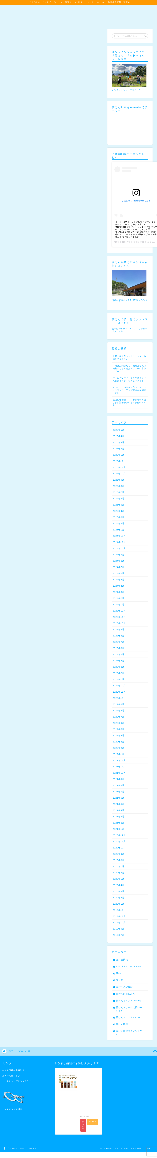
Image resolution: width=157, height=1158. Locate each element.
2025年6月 (118, 498)
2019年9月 (118, 928)
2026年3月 (118, 442)
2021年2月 (118, 822)
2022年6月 (118, 723)
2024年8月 (118, 561)
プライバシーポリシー (16, 1148)
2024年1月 (118, 604)
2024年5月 (118, 579)
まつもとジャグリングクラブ (16, 1081)
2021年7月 (118, 791)
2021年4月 (118, 810)
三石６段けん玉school (13, 1070)
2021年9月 (118, 779)
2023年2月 (118, 673)
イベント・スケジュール (129, 966)
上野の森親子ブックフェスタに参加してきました (129, 357)
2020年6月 (118, 872)
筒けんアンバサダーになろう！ (83, 15)
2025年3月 (118, 517)
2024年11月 (119, 542)
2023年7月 (118, 642)
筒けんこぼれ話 (124, 987)
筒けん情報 (122, 1024)
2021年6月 (118, 797)
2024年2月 (118, 598)
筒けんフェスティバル (128, 1017)
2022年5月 (118, 729)
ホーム (10, 9)
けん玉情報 (122, 959)
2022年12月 (119, 685)
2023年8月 (118, 635)
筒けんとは (49, 9)
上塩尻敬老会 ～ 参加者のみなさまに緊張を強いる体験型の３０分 (129, 402)
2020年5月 (118, 879)
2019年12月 (119, 910)
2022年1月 (118, 754)
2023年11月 (119, 617)
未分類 (119, 980)
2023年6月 (118, 648)
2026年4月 (118, 436)
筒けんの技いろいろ (17, 15)
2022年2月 (118, 748)
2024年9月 (118, 554)
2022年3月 (118, 741)
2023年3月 (118, 667)
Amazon (92, 1121)
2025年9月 (118, 479)
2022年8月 (118, 710)
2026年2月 (118, 448)
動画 (9, 20)
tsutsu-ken (120, 242)
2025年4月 (118, 511)
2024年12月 (119, 536)
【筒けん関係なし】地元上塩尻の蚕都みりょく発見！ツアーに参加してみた (129, 368)
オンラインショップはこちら (126, 90)
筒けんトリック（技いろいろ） (129, 1009)
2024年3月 (118, 592)
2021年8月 (118, 785)
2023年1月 (118, 679)
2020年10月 (119, 847)
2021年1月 (118, 829)
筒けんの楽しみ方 (125, 993)
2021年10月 (119, 773)
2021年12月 (119, 760)
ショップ (112, 15)
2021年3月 (118, 816)
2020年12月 (119, 835)
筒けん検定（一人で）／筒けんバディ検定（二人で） (90, 9)
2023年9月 (118, 629)
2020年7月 (118, 866)
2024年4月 (118, 585)
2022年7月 (118, 716)
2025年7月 (118, 492)
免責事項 (32, 1148)
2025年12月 (119, 461)
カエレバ (94, 1116)
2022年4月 (118, 735)
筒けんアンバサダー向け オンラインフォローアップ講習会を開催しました (129, 390)
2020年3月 (118, 891)
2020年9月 (118, 854)
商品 (118, 973)
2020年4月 (118, 885)
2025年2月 (118, 523)
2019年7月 (118, 935)
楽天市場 (83, 1125)
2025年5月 (118, 504)
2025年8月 (118, 486)
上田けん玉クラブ (11, 1076)
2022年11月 (119, 691)
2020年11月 (119, 841)
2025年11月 (119, 467)
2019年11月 (119, 916)
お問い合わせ (26, 20)
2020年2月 (118, 897)
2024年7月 (118, 567)
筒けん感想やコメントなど (129, 1032)
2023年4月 (118, 660)
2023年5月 (118, 654)
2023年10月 (119, 623)
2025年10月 (119, 473)
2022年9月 (118, 704)
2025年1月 (118, 529)
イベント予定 (28, 9)
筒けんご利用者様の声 (47, 15)
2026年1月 (118, 455)
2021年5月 (118, 804)
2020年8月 (118, 860)
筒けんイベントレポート (129, 1000)
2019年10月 (119, 922)
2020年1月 (118, 903)
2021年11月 (119, 766)
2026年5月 (118, 430)
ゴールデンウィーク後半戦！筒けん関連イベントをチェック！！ (129, 379)
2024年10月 (119, 548)
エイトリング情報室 (12, 1109)
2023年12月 (119, 610)
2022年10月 (119, 698)
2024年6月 (118, 573)
